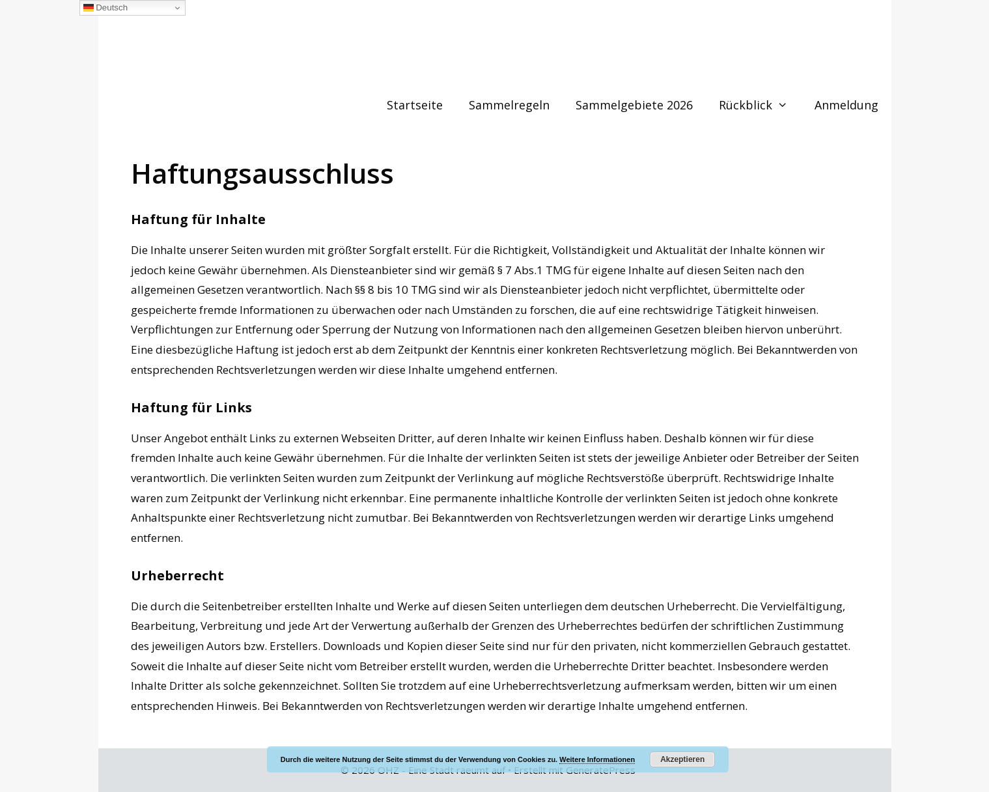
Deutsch (105, 8)
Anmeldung (846, 105)
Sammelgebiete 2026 (634, 105)
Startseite (415, 105)
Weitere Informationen (597, 759)
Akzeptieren (682, 759)
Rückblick (760, 104)
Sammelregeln (509, 105)
